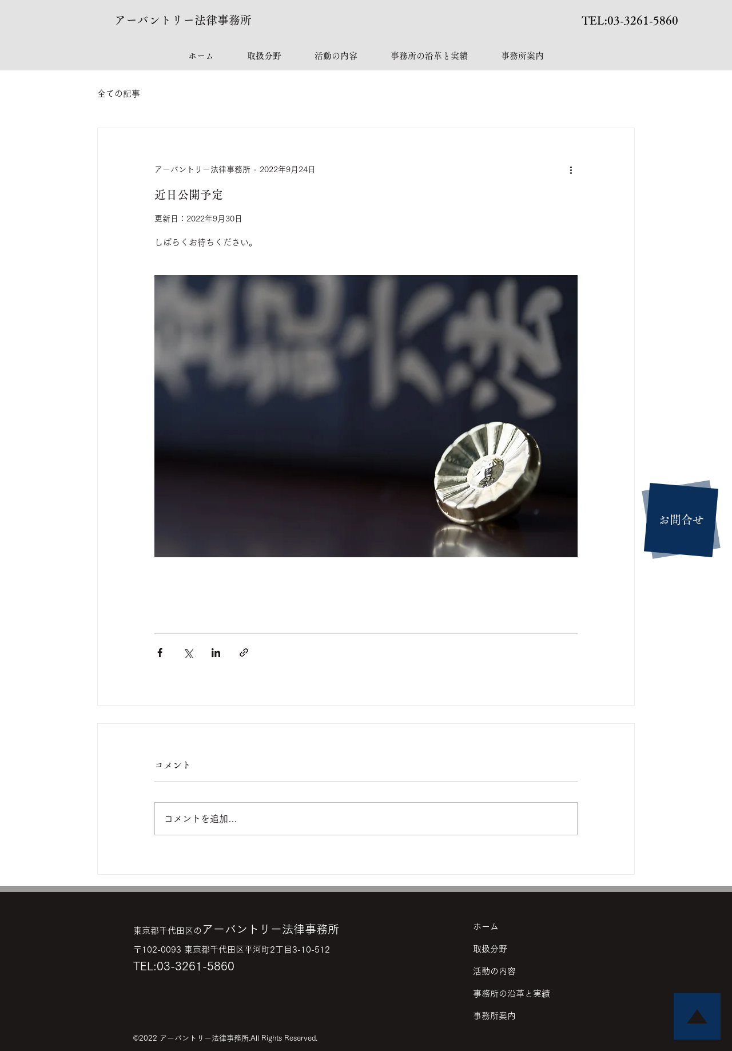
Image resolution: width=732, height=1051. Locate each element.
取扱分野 (490, 949)
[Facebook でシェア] (159, 652)
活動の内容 (494, 971)
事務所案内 (494, 1016)
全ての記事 (118, 93)
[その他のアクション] (571, 169)
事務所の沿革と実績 (511, 993)
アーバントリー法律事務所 (183, 20)
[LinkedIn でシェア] (215, 652)
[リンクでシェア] (243, 652)
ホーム (486, 926)
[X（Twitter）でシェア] (187, 652)
